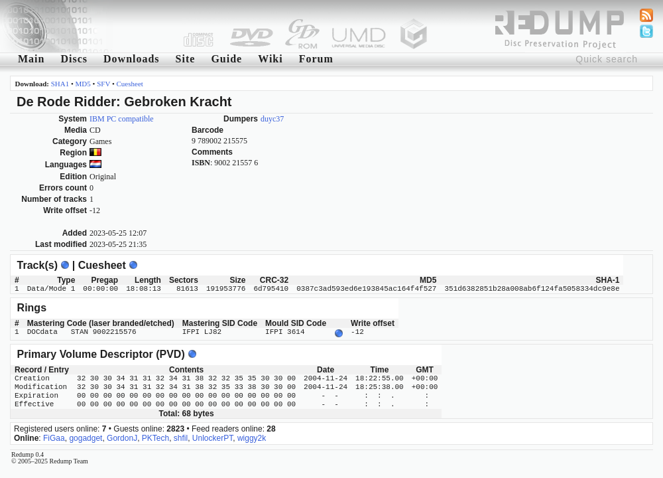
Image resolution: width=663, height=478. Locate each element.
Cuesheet (130, 84)
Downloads (131, 58)
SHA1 (60, 84)
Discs (74, 58)
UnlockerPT (212, 436)
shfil (181, 436)
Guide (226, 58)
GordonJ (122, 436)
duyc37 (272, 118)
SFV (103, 84)
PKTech (155, 436)
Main (31, 58)
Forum (316, 58)
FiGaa (54, 436)
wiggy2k (251, 436)
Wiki (270, 58)
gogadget (85, 436)
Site (186, 58)
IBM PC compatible (122, 118)
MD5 (83, 84)
